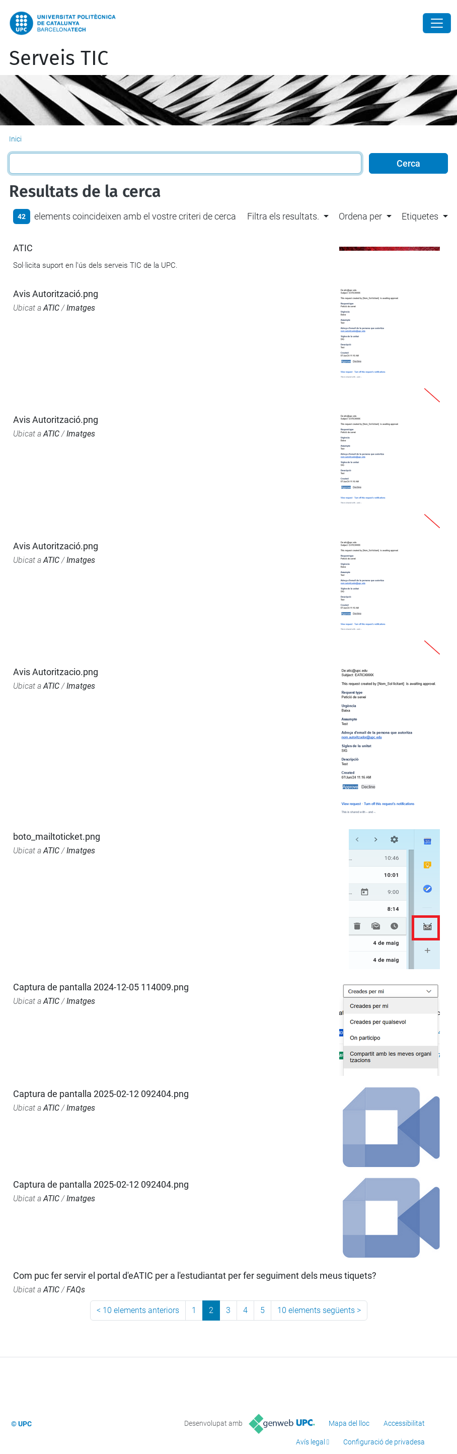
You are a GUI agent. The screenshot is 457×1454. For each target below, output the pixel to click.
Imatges (80, 308)
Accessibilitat (404, 1423)
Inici (15, 139)
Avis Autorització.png (55, 293)
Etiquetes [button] (420, 216)
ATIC (23, 248)
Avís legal (310, 1442)
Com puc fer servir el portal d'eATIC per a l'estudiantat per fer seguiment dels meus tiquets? (194, 1275)
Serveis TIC (58, 58)
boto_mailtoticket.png (56, 836)
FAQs (75, 1289)
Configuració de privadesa (384, 1442)
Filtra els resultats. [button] (283, 216)
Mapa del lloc (349, 1423)
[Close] (437, 23)
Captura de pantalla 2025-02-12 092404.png (101, 1093)
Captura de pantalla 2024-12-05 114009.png (101, 987)
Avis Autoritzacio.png (55, 672)
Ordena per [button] (360, 216)
